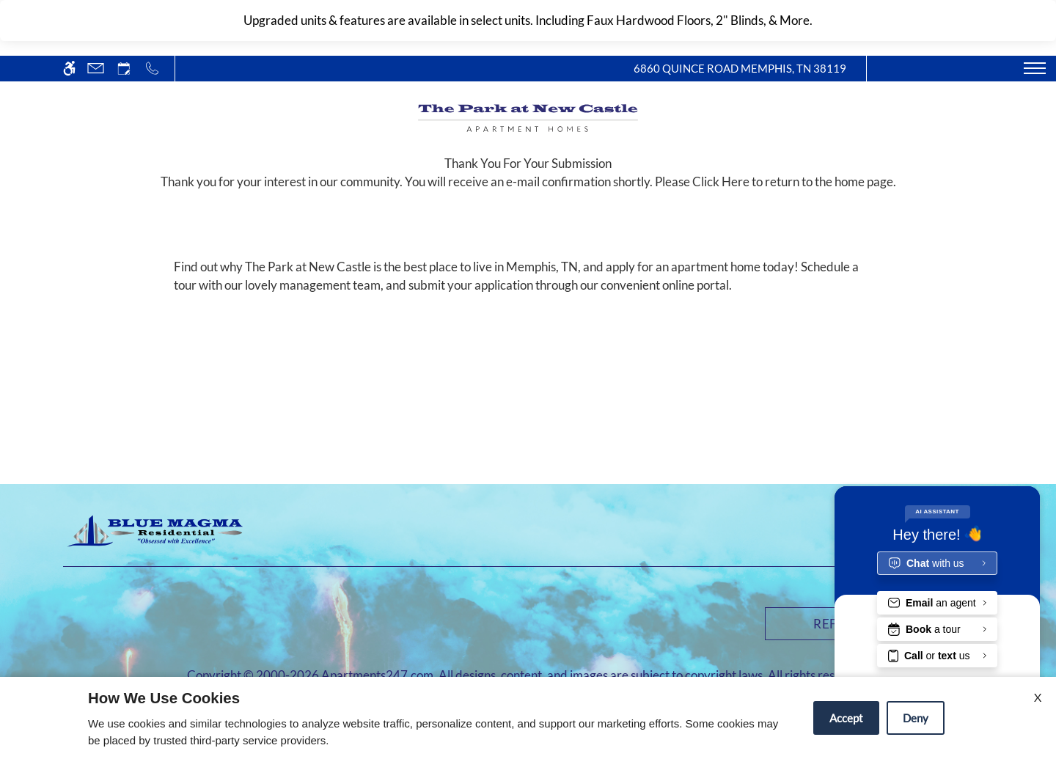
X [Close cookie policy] (1037, 697)
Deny (915, 718)
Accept (846, 718)
